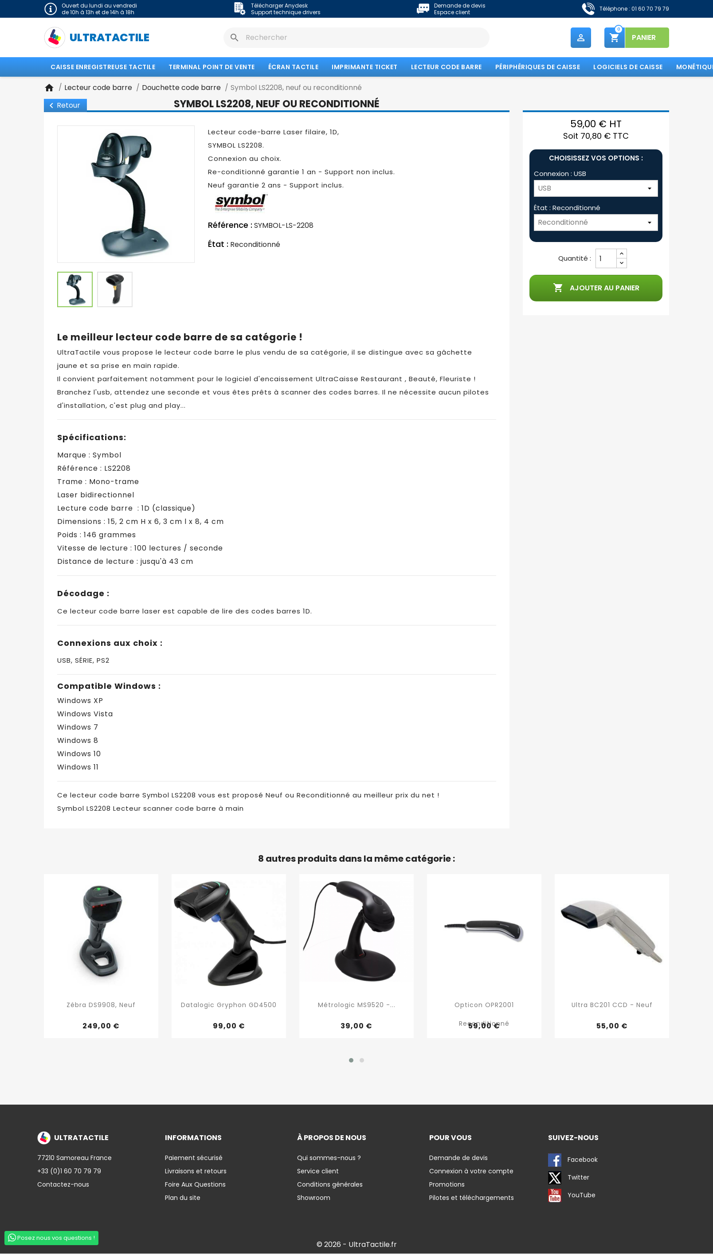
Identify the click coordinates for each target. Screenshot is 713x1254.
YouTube (571, 1196)
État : (218, 245)
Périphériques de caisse (537, 67)
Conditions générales (330, 1184)
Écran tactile (293, 67)
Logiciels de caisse (628, 67)
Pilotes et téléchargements (471, 1198)
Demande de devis (460, 5)
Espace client (452, 12)
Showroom (313, 1198)
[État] (596, 223)
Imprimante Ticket (365, 67)
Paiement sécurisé (194, 1158)
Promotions (447, 1184)
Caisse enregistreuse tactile (103, 67)
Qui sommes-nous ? (329, 1158)
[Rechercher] (356, 37)
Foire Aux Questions (195, 1184)
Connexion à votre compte (471, 1171)
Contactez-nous (63, 1184)
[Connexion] (596, 189)
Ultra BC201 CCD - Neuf (612, 1005)
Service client (318, 1171)
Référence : (230, 226)
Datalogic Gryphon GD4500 (229, 1005)
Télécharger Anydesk (279, 5)
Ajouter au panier (596, 289)
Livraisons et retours (196, 1171)
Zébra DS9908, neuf (101, 1005)
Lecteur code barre (446, 67)
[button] (351, 1060)
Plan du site (182, 1198)
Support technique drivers (286, 12)
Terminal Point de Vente (211, 67)
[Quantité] (606, 259)
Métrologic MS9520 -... (357, 1005)
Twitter (568, 1178)
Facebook (573, 1160)
